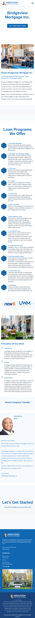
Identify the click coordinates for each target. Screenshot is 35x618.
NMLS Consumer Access (17, 611)
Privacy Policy (25, 611)
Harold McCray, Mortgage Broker (9, 547)
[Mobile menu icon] (32, 3)
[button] (2, 303)
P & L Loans (17, 586)
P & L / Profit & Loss (17, 584)
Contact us (10, 609)
